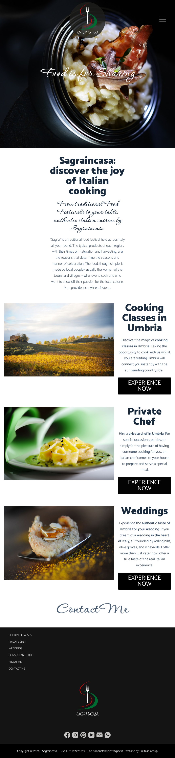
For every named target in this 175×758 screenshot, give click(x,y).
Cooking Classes (20, 635)
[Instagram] (75, 735)
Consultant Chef (21, 655)
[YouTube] (91, 735)
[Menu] (162, 19)
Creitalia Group (148, 751)
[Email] (99, 735)
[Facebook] (67, 735)
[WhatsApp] (108, 735)
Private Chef (17, 642)
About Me (15, 662)
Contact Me (17, 669)
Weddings (15, 649)
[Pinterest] (83, 735)
